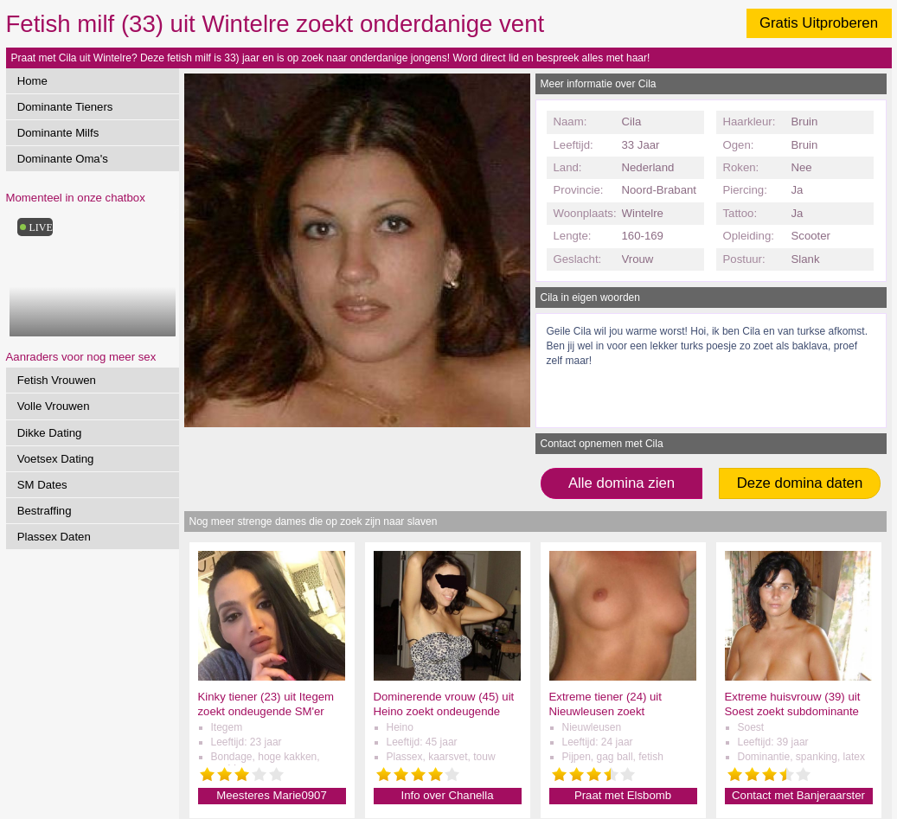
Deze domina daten (800, 483)
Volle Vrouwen (53, 406)
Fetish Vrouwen (56, 380)
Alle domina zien (621, 483)
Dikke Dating (49, 432)
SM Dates (42, 484)
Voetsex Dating (55, 458)
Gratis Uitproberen (818, 23)
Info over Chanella (446, 795)
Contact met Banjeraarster (798, 795)
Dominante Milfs (58, 132)
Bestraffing (44, 510)
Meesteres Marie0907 (271, 795)
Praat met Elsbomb (622, 795)
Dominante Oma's (62, 158)
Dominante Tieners (65, 106)
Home (32, 80)
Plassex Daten (54, 536)
